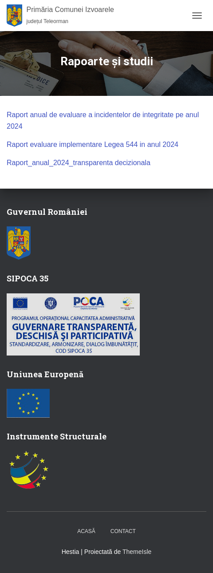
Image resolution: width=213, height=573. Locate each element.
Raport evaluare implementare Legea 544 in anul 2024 (92, 144)
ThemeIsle (136, 551)
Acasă (86, 531)
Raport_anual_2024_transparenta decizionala (78, 162)
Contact (123, 531)
